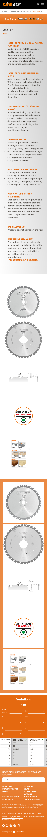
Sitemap (20, 819)
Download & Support (30, 792)
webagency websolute (13, 832)
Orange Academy (32, 799)
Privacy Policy (5, 819)
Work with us (30, 797)
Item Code (4, 711)
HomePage (7, 786)
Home (4, 11)
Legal (5, 791)
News (26, 789)
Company (28, 786)
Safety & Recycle (10, 797)
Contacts (7, 799)
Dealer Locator (10, 789)
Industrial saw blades (20, 11)
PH (26, 717)
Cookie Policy (14, 819)
